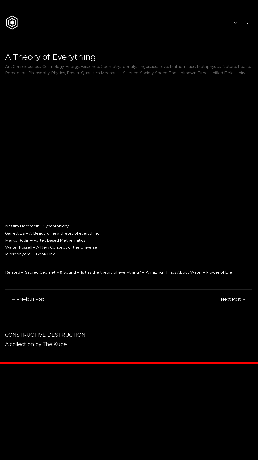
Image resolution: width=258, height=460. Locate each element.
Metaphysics (209, 66)
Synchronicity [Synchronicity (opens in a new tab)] (56, 226)
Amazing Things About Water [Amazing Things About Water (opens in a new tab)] (174, 272)
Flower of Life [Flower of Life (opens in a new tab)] (219, 272)
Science (130, 72)
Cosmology (53, 66)
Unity (240, 72)
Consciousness (27, 66)
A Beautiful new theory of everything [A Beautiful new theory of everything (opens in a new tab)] (64, 233)
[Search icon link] (246, 22)
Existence (90, 66)
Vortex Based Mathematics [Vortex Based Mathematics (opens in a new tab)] (59, 240)
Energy (72, 66)
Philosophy (38, 72)
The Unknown (182, 72)
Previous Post (28, 299)
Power (73, 72)
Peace (244, 66)
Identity (129, 66)
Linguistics (147, 66)
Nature (229, 66)
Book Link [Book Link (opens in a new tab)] (45, 254)
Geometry (110, 66)
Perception (16, 72)
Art (8, 66)
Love (163, 66)
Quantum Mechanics (101, 72)
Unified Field (221, 72)
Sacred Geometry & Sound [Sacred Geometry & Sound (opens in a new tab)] (50, 272)
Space (161, 72)
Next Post (233, 299)
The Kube (55, 344)
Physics (58, 72)
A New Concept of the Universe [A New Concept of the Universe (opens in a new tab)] (66, 247)
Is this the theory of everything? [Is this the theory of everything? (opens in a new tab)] (111, 272)
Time (203, 72)
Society (146, 72)
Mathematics (182, 66)
